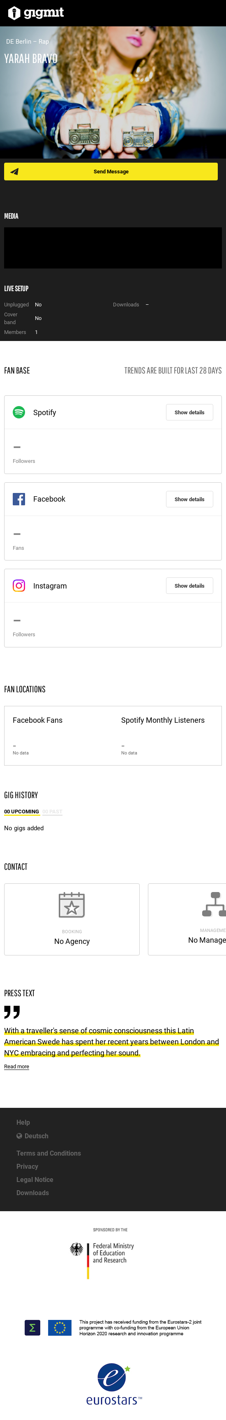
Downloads (32, 1193)
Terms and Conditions (48, 1153)
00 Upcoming (22, 811)
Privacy (27, 1166)
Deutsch (36, 1136)
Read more (16, 1066)
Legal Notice (34, 1180)
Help (23, 1122)
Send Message (111, 171)
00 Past (52, 811)
